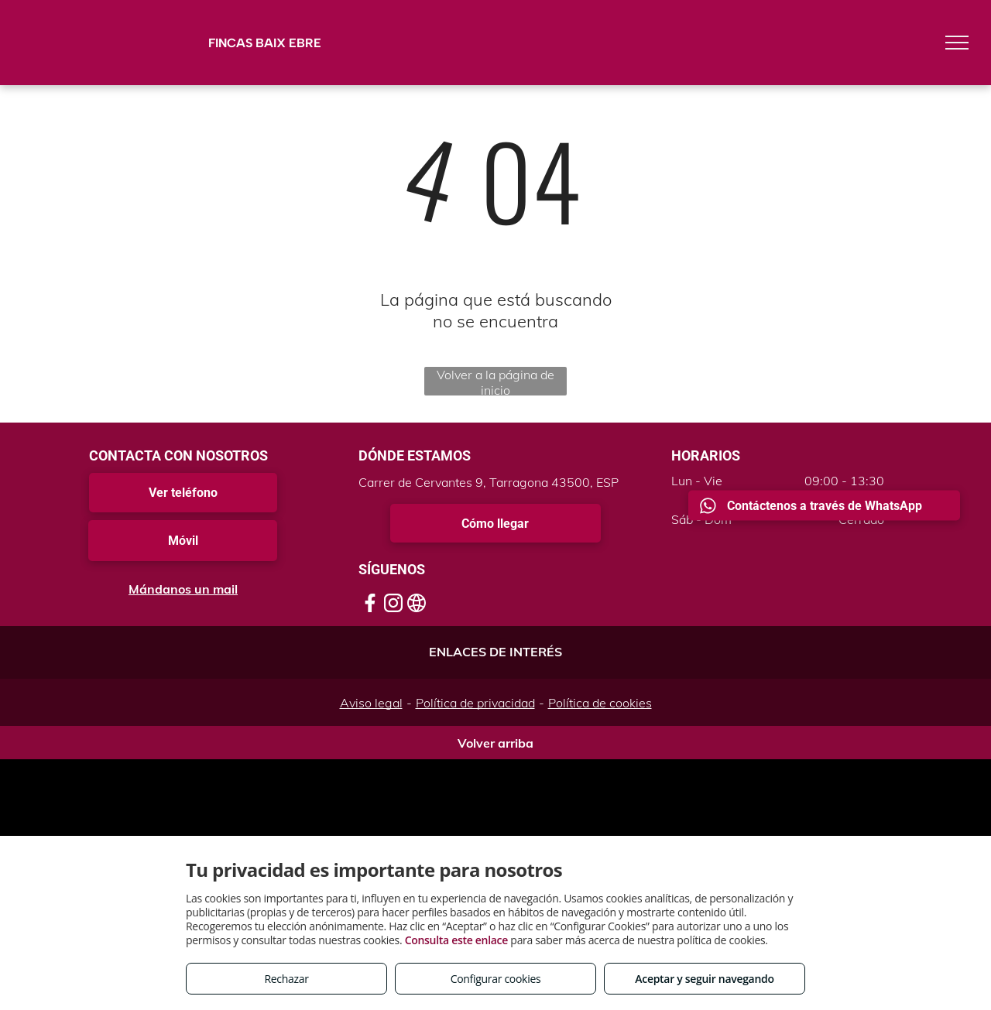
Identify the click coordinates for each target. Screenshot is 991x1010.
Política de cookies (600, 702)
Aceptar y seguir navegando (704, 978)
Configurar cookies (496, 978)
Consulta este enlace (456, 940)
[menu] (957, 42)
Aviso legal (371, 702)
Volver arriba (495, 743)
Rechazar (286, 978)
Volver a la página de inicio (495, 381)
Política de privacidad (475, 702)
